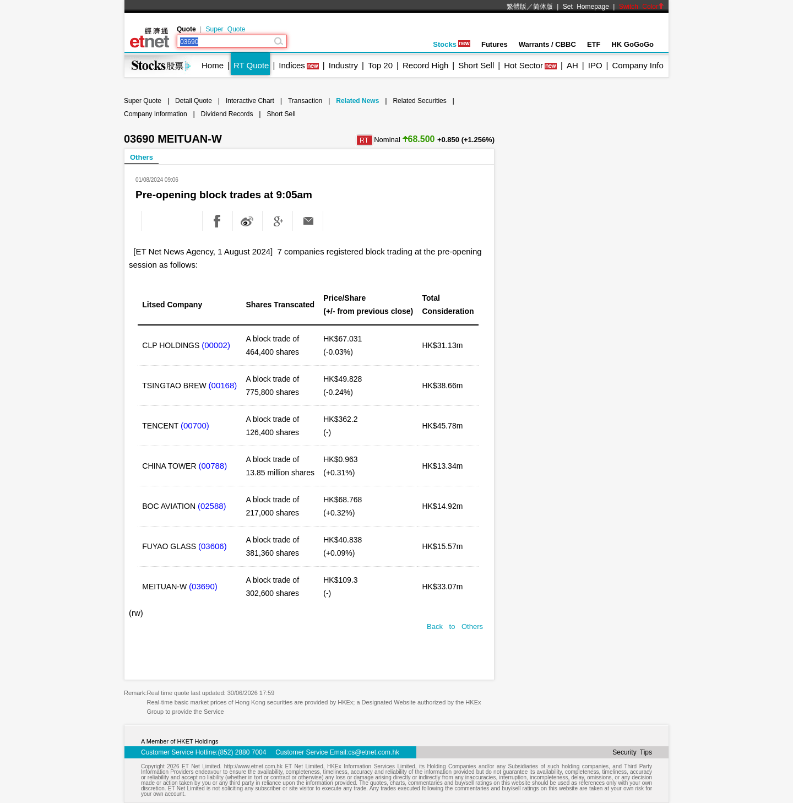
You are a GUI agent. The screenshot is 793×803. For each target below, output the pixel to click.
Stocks (451, 44)
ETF (594, 44)
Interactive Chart (250, 101)
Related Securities (419, 101)
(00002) (216, 345)
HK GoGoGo (632, 44)
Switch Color (641, 6)
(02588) (212, 506)
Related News (357, 101)
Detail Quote (193, 101)
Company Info (637, 65)
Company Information (155, 114)
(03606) (212, 546)
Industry (343, 65)
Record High (425, 65)
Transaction (305, 101)
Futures (494, 44)
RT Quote (251, 65)
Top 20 (380, 65)
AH (572, 65)
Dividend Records (227, 114)
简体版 (543, 6)
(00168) (223, 385)
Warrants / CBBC (547, 44)
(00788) (212, 465)
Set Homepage (586, 6)
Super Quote (225, 29)
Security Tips (632, 752)
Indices (292, 65)
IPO (595, 65)
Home (213, 65)
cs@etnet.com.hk (373, 752)
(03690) (203, 586)
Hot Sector (523, 65)
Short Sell (476, 65)
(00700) (195, 425)
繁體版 (516, 6)
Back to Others (455, 626)
